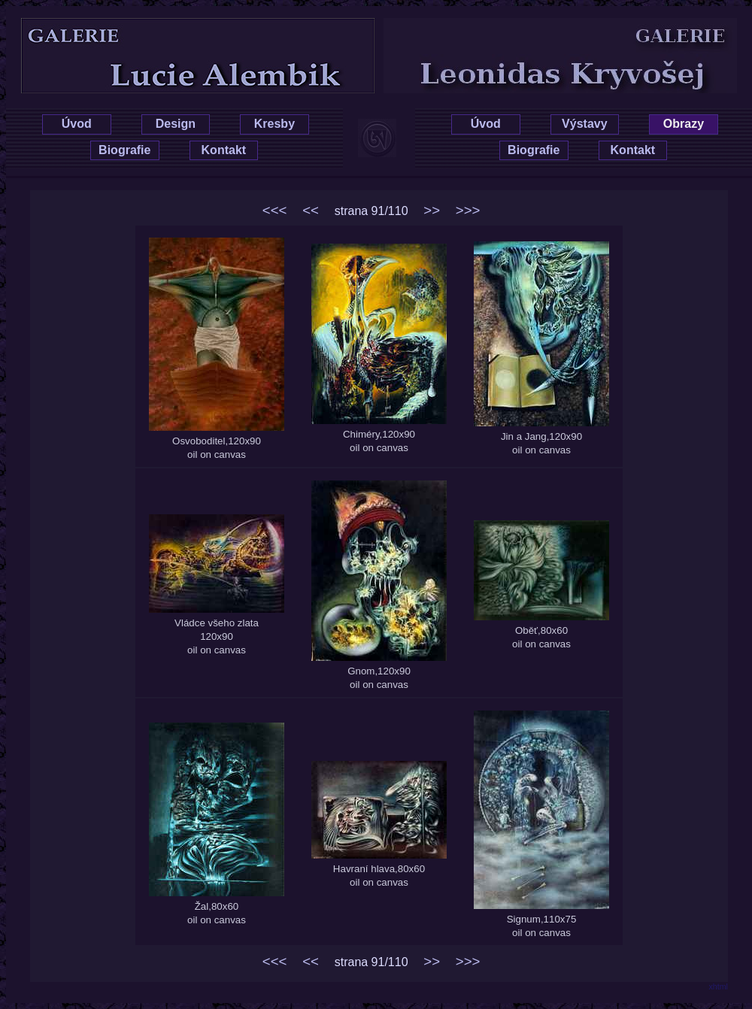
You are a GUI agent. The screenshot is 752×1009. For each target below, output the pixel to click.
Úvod (77, 123)
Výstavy (585, 123)
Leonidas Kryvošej (584, 31)
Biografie (124, 150)
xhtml (718, 986)
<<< (274, 210)
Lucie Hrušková (174, 31)
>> (431, 210)
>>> (468, 210)
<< (310, 210)
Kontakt (224, 150)
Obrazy (683, 123)
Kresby (274, 123)
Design (176, 123)
